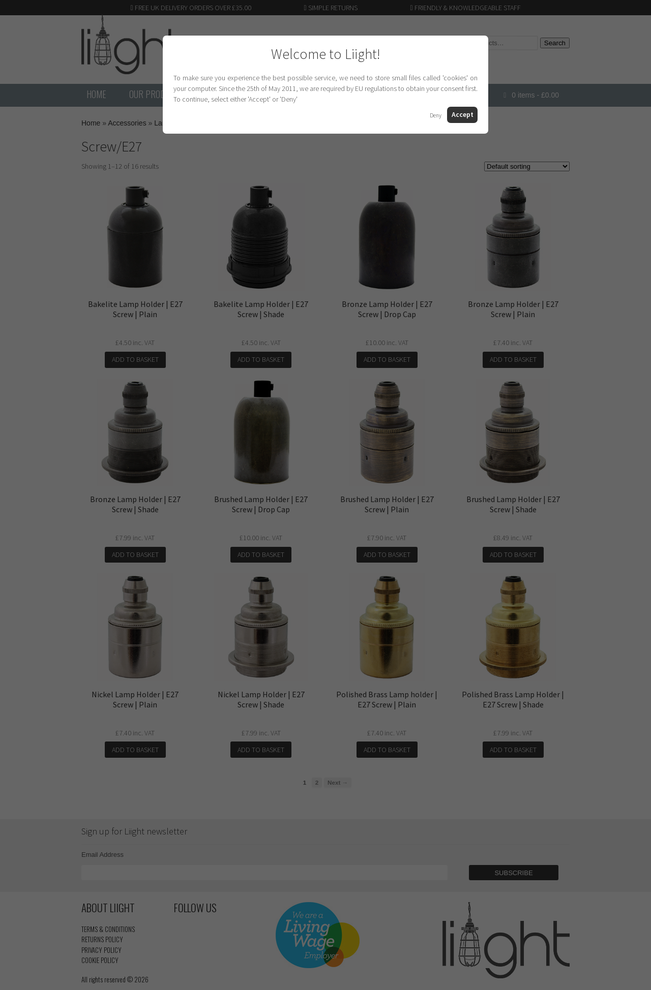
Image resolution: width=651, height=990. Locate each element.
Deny (435, 115)
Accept (463, 114)
